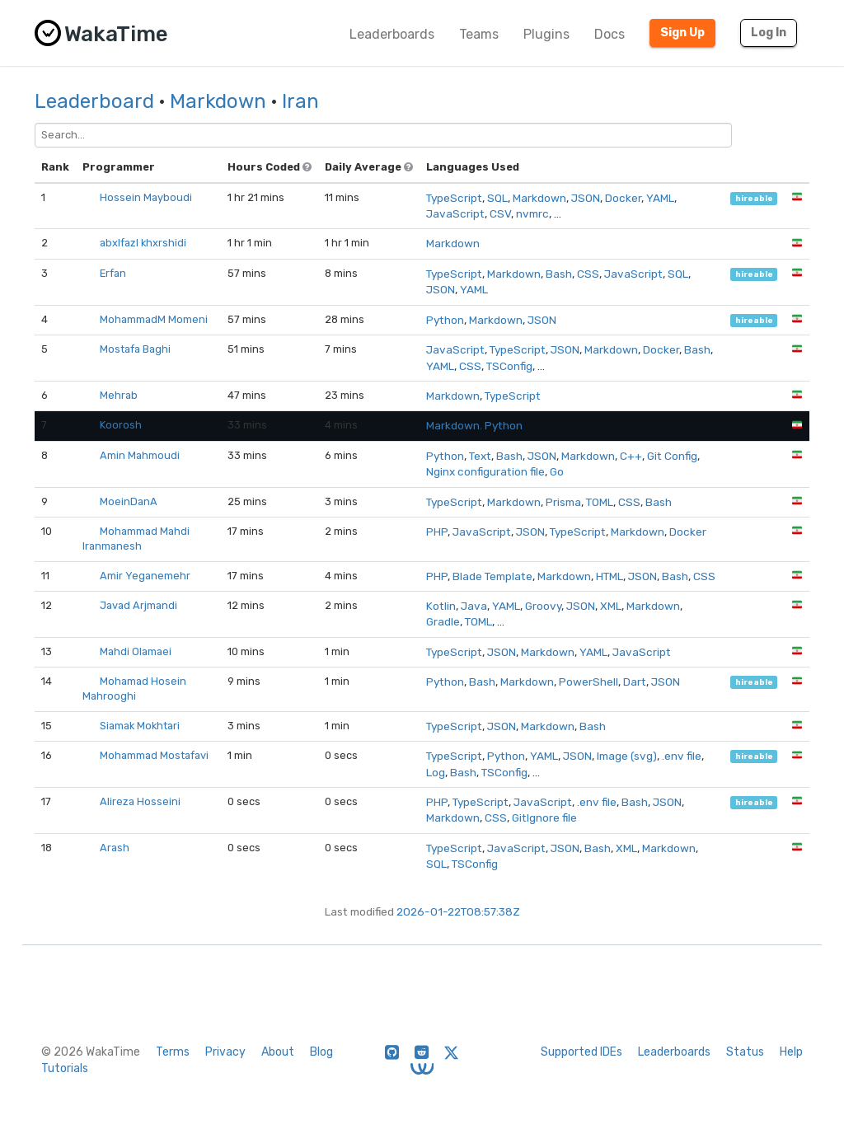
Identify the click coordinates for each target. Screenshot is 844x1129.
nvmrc (532, 213)
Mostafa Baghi (135, 349)
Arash (114, 847)
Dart (634, 681)
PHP (437, 531)
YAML (660, 197)
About (277, 1052)
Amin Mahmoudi (140, 455)
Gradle (443, 621)
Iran (300, 101)
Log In (768, 33)
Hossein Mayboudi (146, 197)
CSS (588, 273)
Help (791, 1052)
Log (435, 772)
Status (745, 1052)
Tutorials (64, 1068)
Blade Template (492, 576)
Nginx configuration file (485, 471)
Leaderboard (94, 101)
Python (445, 319)
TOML (599, 501)
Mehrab (119, 395)
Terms (173, 1052)
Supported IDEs (581, 1052)
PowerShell (588, 681)
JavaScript (455, 213)
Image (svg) (627, 755)
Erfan (113, 273)
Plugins (546, 34)
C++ (631, 455)
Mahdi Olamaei (135, 651)
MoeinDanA (128, 501)
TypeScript (454, 197)
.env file (681, 755)
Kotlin (441, 605)
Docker (623, 197)
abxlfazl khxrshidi (143, 243)
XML (610, 605)
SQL (497, 197)
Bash (559, 273)
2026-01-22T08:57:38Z (458, 911)
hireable (754, 198)
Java (474, 605)
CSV (500, 213)
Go (557, 471)
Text (480, 455)
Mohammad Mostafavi (154, 755)
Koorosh (121, 425)
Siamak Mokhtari (140, 725)
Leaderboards (391, 34)
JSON (585, 197)
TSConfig (509, 365)
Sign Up (682, 33)
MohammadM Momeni (154, 319)
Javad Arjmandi (138, 605)
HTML (609, 576)
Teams (479, 34)
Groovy (543, 605)
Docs (609, 34)
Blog (321, 1052)
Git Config (672, 455)
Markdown (218, 101)
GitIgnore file (544, 817)
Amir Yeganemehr (145, 575)
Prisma (563, 501)
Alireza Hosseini (140, 801)
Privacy (225, 1052)
